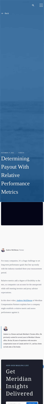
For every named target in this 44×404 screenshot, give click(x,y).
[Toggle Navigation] (41, 5)
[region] (22, 213)
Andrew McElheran (12, 250)
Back (5, 13)
